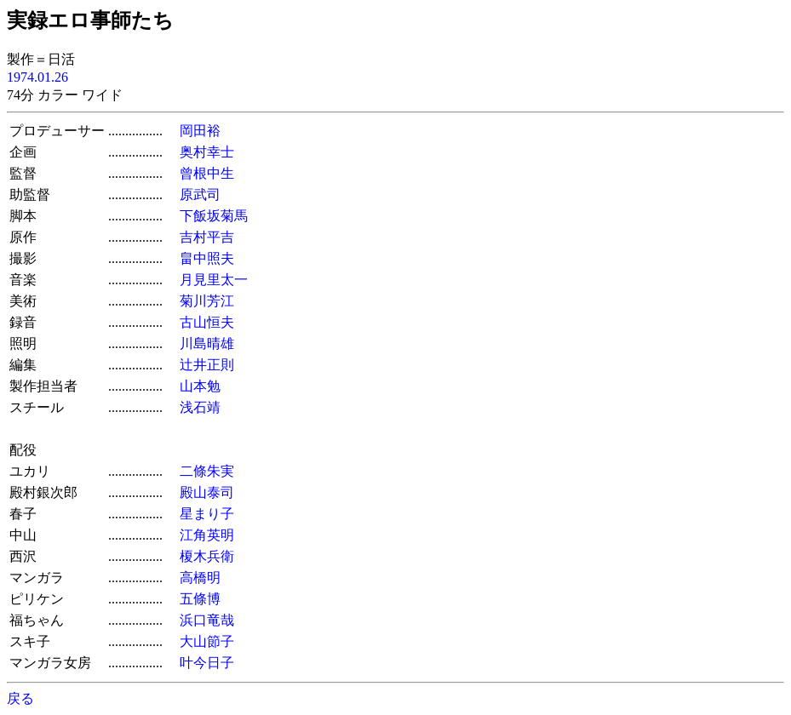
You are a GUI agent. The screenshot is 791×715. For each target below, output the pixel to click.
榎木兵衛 (207, 556)
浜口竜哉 (207, 620)
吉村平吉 (207, 237)
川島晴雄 (207, 343)
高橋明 (200, 577)
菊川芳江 (207, 301)
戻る (20, 698)
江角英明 (207, 535)
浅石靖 (200, 407)
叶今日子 (207, 662)
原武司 (200, 194)
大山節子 (207, 641)
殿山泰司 (207, 492)
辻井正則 (207, 365)
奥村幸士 (207, 152)
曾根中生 (207, 173)
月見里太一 (214, 279)
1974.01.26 (37, 77)
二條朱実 (207, 471)
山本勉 (200, 386)
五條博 (200, 599)
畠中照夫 (207, 258)
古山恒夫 (207, 322)
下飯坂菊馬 (214, 216)
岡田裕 (200, 130)
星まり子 (207, 513)
